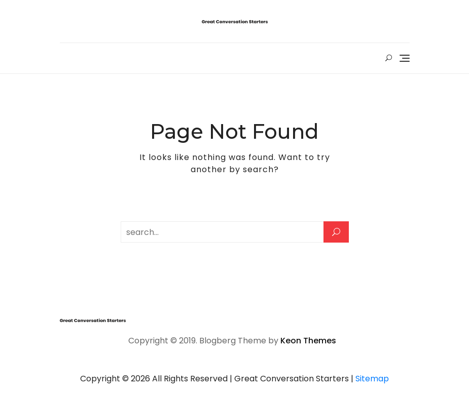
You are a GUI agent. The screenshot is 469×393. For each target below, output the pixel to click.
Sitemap (372, 378)
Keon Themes (308, 340)
